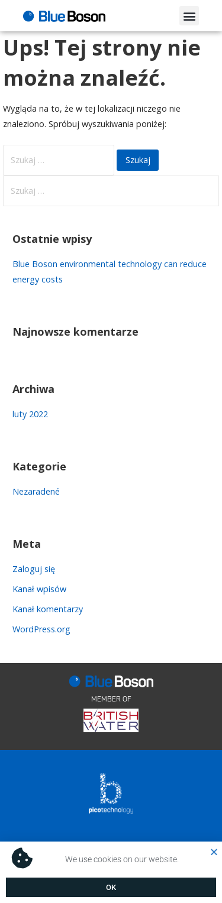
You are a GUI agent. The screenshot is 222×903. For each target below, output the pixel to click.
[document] (111, 451)
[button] (214, 851)
